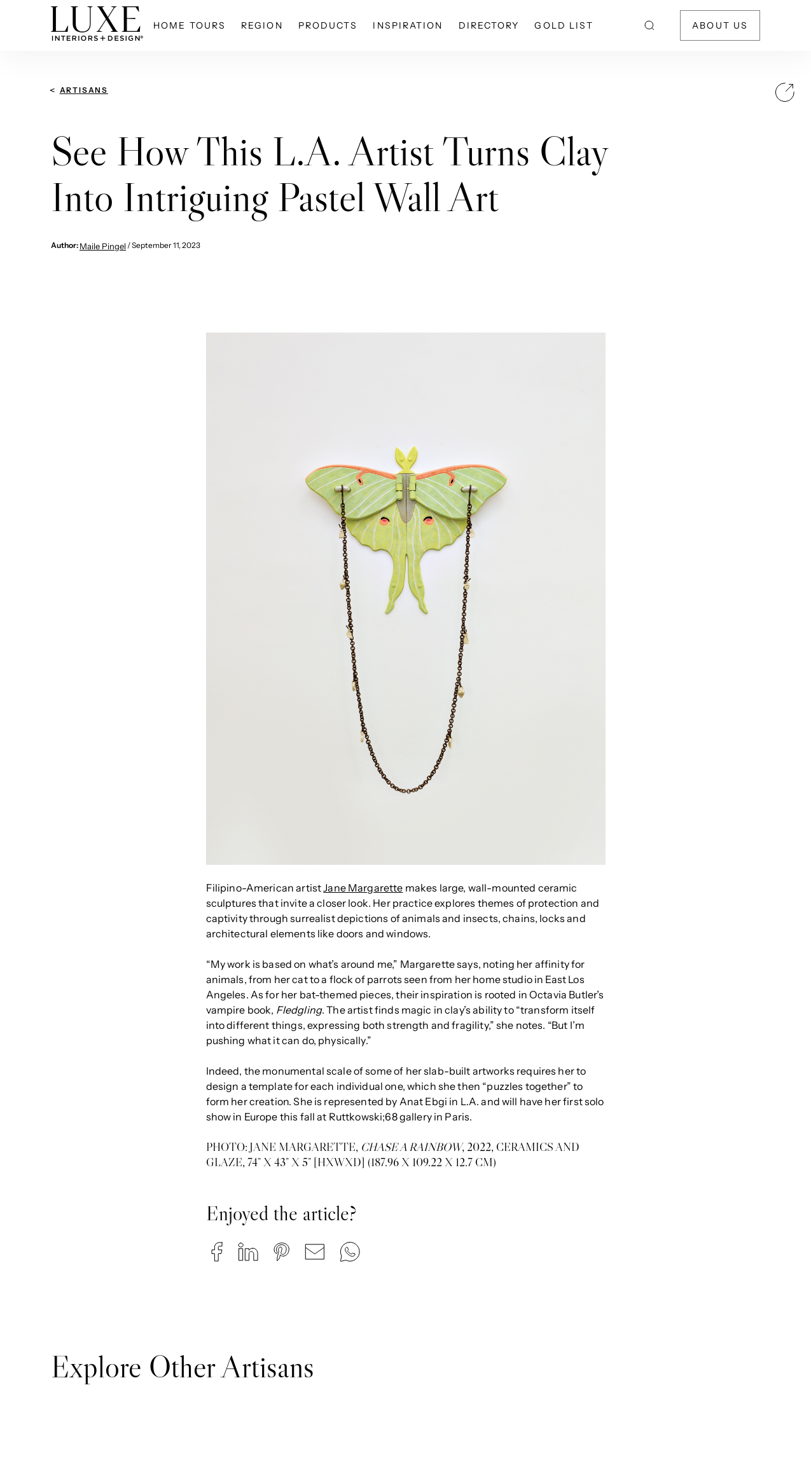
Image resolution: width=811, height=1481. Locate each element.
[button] (217, 1251)
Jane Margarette (363, 887)
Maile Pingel (103, 246)
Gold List (563, 25)
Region (262, 25)
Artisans (84, 90)
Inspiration (408, 25)
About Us (720, 25)
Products (328, 25)
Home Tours (189, 25)
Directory (489, 25)
